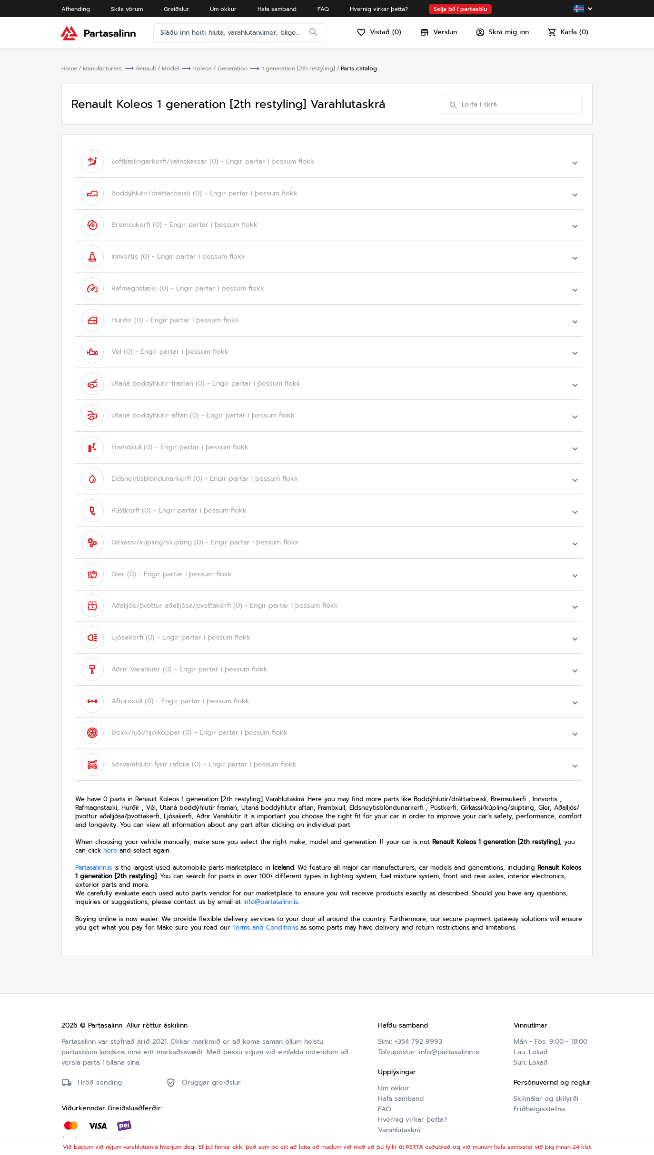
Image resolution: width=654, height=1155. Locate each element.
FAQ (384, 1092)
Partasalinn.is (93, 850)
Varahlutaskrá (399, 1113)
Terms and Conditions (265, 910)
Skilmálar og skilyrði (546, 1082)
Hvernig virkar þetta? (412, 1103)
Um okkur (393, 1072)
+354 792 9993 (418, 1025)
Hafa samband (401, 1082)
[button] (329, 161)
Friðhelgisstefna (539, 1092)
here (110, 833)
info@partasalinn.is (270, 885)
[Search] (314, 35)
